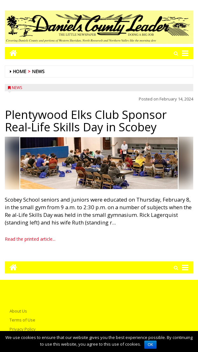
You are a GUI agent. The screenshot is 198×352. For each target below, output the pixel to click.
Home (19, 71)
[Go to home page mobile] (11, 53)
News (38, 71)
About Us (18, 311)
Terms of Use (22, 320)
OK (150, 344)
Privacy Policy (23, 329)
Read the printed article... (30, 239)
